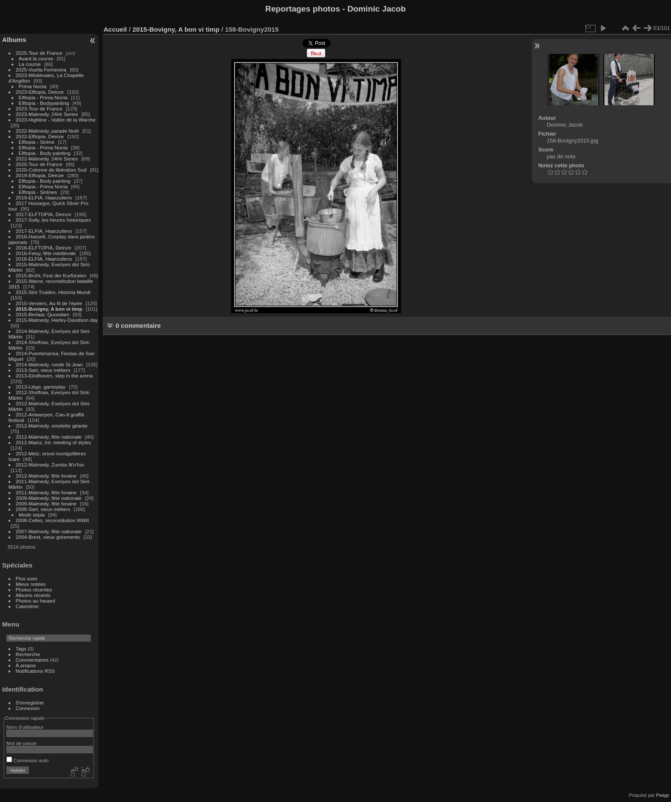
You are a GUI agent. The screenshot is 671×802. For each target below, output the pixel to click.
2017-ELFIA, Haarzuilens (45, 231)
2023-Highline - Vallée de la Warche (56, 119)
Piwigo (662, 795)
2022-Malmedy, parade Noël (47, 131)
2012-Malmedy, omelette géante (52, 425)
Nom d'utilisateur (25, 727)
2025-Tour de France (39, 53)
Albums (14, 39)
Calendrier (27, 606)
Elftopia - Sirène (37, 142)
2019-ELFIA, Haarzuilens (44, 197)
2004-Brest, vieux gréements (48, 537)
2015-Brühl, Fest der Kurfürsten (51, 275)
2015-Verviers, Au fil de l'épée (49, 303)
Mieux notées (31, 584)
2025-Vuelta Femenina (41, 69)
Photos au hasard (35, 600)
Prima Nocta (33, 86)
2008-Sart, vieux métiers (43, 509)
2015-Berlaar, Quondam (43, 314)
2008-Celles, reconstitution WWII (52, 520)
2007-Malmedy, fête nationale (49, 531)
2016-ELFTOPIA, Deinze (43, 247)
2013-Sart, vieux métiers (44, 370)
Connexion (28, 708)
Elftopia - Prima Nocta (43, 97)
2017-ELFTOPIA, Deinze (43, 214)
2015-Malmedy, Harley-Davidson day (57, 320)
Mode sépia (32, 514)
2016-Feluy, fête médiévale (46, 253)
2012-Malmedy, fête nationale (49, 437)
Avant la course (36, 58)
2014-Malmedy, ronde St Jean (49, 364)
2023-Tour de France (39, 108)
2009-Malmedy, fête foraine (46, 503)
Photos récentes (34, 589)
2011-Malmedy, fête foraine (46, 492)
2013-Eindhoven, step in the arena (54, 375)
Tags (21, 648)
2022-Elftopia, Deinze (40, 136)
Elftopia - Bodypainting (44, 103)
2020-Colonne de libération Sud (51, 169)
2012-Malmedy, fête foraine (46, 475)
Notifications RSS (35, 671)
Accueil (115, 29)
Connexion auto (27, 760)
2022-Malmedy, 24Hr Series (47, 158)
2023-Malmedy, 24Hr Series (47, 114)
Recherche (28, 654)
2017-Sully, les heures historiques (53, 220)
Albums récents (33, 595)
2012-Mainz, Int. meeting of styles (53, 442)
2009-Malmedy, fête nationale (49, 498)
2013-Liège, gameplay (40, 386)
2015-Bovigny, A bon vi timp (49, 309)
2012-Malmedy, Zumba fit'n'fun (50, 464)
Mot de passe (21, 743)
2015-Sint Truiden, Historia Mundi (53, 292)
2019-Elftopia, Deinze (40, 175)
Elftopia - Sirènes (38, 192)
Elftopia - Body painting (45, 153)
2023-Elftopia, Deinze (40, 92)
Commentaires (32, 659)
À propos (26, 665)
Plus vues (27, 578)
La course (30, 64)
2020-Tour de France (39, 164)
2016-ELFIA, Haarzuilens (44, 258)
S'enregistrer (30, 702)
